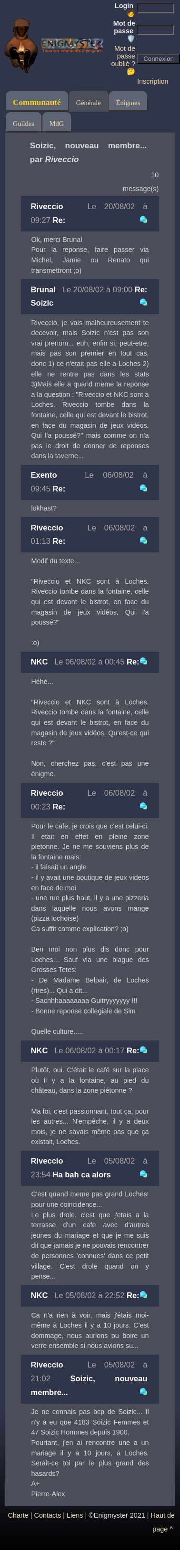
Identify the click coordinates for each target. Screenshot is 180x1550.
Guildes (23, 123)
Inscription (153, 81)
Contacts (47, 1515)
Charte (18, 1515)
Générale (88, 102)
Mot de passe (124, 30)
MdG (57, 123)
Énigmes (128, 102)
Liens (75, 1515)
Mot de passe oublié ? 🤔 (123, 60)
